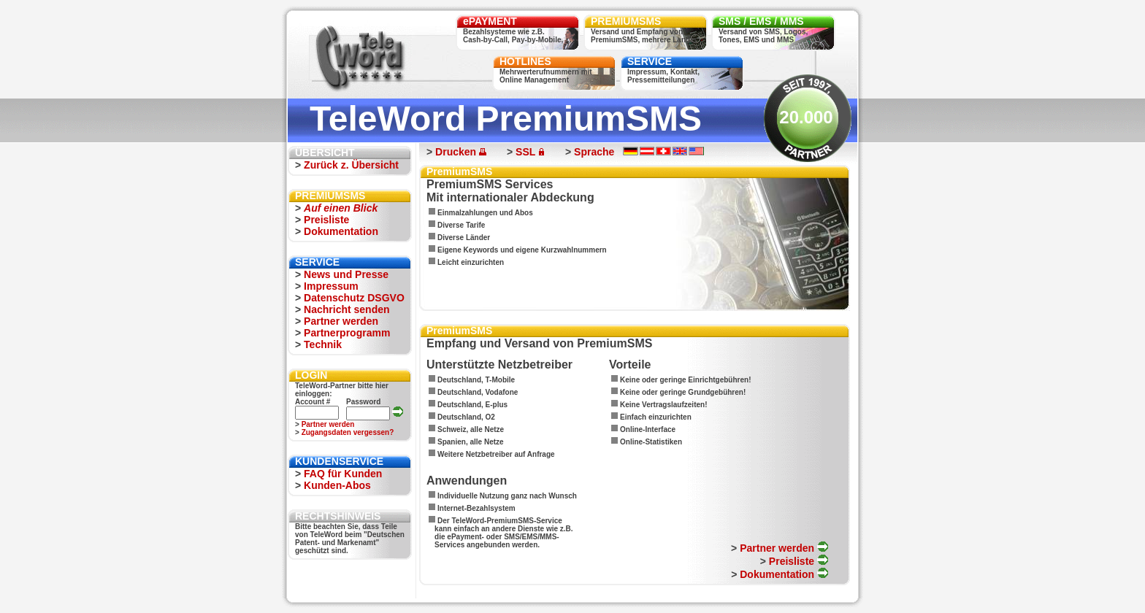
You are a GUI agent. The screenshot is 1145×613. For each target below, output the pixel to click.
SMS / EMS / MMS (761, 21)
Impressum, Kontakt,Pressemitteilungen (663, 76)
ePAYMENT (490, 21)
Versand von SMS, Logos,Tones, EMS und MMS (763, 36)
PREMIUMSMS (626, 21)
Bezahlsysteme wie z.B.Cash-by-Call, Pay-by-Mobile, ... (517, 36)
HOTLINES (525, 61)
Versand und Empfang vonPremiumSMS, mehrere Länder (644, 36)
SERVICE (649, 61)
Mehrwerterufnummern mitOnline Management (545, 76)
